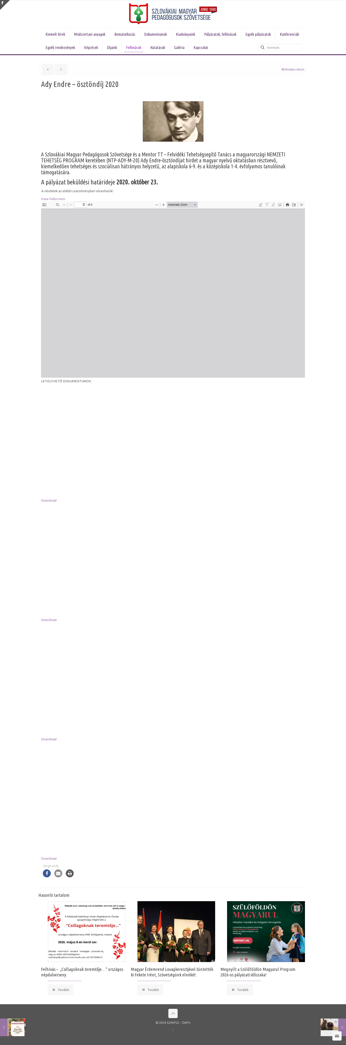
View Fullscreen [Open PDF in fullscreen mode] (53, 199)
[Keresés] (280, 47)
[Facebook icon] (173, 1029)
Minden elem (292, 69)
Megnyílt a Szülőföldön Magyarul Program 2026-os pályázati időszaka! (257, 971)
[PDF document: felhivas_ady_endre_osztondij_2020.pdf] (173, 289)
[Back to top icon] (173, 1013)
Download (48, 500)
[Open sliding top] (5, 5)
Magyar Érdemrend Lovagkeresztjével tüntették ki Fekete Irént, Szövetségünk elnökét (172, 971)
